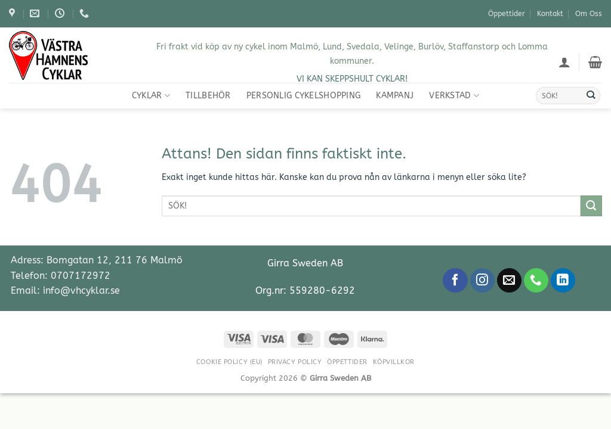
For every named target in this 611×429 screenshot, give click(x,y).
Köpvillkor (394, 362)
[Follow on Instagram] (482, 280)
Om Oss (588, 14)
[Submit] (590, 95)
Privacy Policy (295, 362)
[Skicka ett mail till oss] (509, 280)
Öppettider (506, 14)
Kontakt (550, 14)
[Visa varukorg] (595, 62)
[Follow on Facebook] (455, 280)
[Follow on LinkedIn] (563, 280)
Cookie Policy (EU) (229, 362)
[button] (564, 62)
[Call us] (536, 280)
